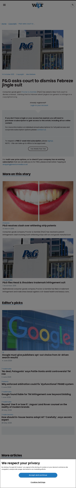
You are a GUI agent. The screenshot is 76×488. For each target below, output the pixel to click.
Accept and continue (38, 475)
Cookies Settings (38, 482)
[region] (38, 473)
